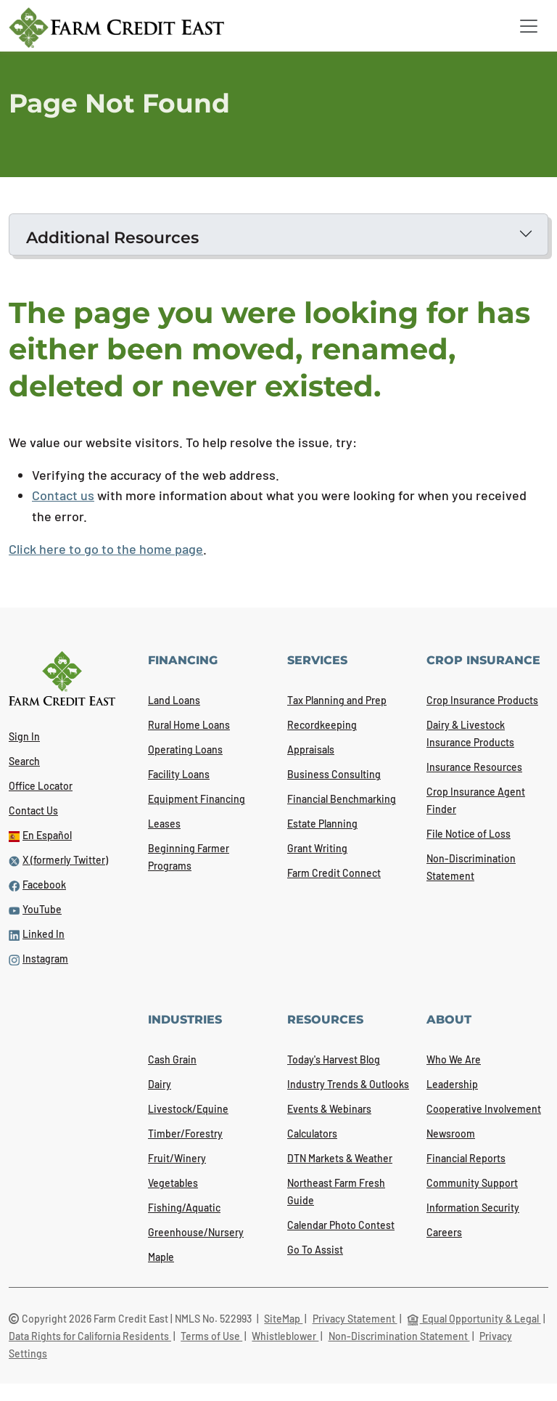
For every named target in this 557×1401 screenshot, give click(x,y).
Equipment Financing (196, 799)
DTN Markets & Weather (339, 1158)
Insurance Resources (474, 767)
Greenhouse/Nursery (196, 1232)
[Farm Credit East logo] (116, 28)
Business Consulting (334, 774)
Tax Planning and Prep (337, 700)
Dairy (159, 1084)
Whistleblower (285, 1336)
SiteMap (283, 1318)
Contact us (63, 495)
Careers (444, 1232)
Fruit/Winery (177, 1158)
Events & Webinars (329, 1109)
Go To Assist (315, 1249)
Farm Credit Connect (334, 873)
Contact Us (33, 810)
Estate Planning (322, 823)
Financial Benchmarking (341, 799)
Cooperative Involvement (483, 1109)
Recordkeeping (322, 725)
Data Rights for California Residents (90, 1336)
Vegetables (173, 1183)
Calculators (312, 1133)
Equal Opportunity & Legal (474, 1318)
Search (24, 761)
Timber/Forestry (185, 1133)
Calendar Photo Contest (341, 1225)
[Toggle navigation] (528, 26)
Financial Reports (466, 1158)
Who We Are (453, 1059)
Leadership (452, 1084)
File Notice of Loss (468, 834)
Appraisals (310, 749)
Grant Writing (317, 848)
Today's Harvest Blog (333, 1059)
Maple (161, 1257)
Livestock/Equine (188, 1109)
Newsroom (450, 1133)
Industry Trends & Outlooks (348, 1084)
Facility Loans (179, 774)
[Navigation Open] (529, 26)
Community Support (472, 1183)
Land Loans (174, 700)
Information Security (472, 1207)
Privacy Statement (355, 1318)
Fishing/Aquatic (184, 1207)
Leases (164, 823)
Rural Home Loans (189, 725)
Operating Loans (185, 749)
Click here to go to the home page (106, 549)
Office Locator (41, 786)
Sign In (24, 736)
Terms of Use (211, 1336)
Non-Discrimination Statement (399, 1336)
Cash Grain (172, 1059)
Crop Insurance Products (482, 700)
